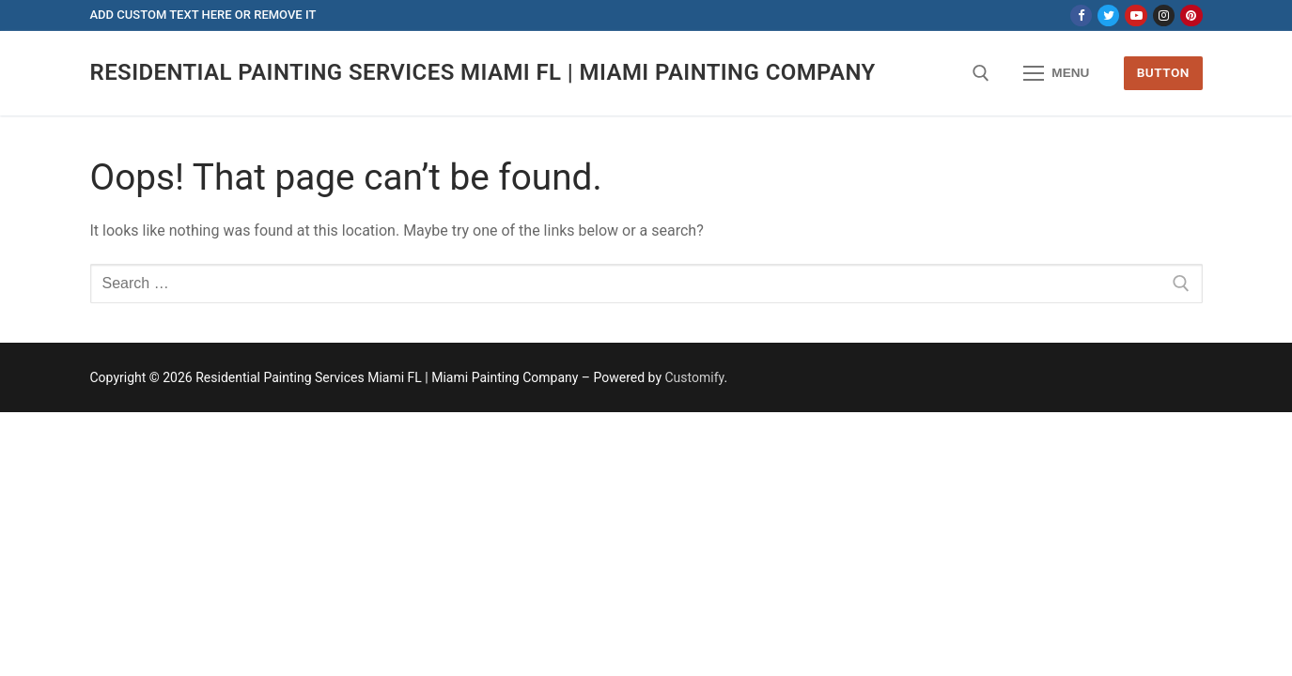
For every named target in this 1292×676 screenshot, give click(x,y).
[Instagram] (1164, 15)
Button (1163, 72)
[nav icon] (1057, 73)
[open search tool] (981, 73)
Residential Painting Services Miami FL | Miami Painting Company (483, 72)
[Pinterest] (1191, 15)
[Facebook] (1081, 15)
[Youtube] (1135, 15)
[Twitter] (1108, 15)
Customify (694, 377)
